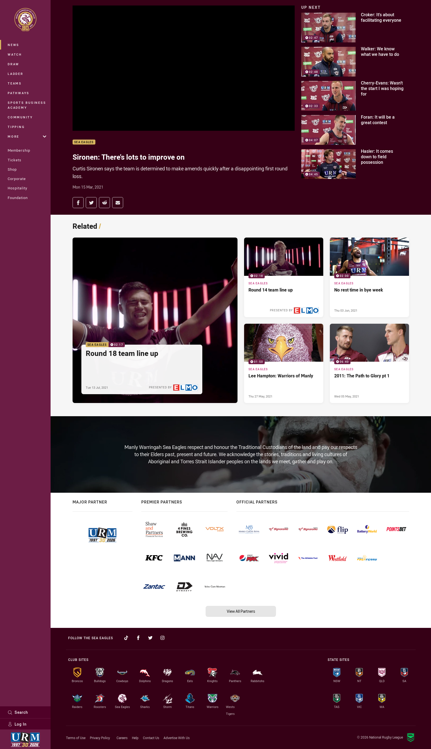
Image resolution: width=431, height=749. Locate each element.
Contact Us (151, 738)
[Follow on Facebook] (138, 638)
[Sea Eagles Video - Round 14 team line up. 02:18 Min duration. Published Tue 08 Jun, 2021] (283, 277)
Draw (13, 64)
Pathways (18, 93)
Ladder (15, 74)
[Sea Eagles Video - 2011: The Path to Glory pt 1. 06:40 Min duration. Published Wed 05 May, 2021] (369, 363)
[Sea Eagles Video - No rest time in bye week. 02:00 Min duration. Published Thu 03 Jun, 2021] (369, 277)
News (13, 45)
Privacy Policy (100, 738)
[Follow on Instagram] (162, 638)
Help (135, 738)
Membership (19, 150)
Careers (122, 738)
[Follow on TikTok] (126, 638)
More (27, 136)
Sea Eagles (84, 142)
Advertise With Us (177, 738)
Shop (12, 169)
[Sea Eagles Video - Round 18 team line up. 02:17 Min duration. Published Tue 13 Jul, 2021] (155, 320)
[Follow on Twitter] (150, 638)
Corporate (17, 178)
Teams (15, 83)
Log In (17, 724)
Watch (15, 54)
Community (20, 117)
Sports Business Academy (27, 105)
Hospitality (17, 188)
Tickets (14, 159)
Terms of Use (75, 738)
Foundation (18, 197)
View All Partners (241, 611)
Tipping (16, 127)
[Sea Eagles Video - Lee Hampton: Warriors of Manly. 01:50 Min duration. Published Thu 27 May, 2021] (283, 363)
